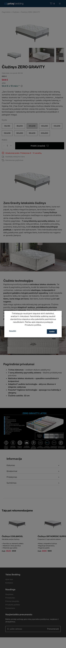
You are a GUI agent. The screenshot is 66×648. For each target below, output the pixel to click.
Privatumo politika (33, 325)
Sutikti (52, 332)
